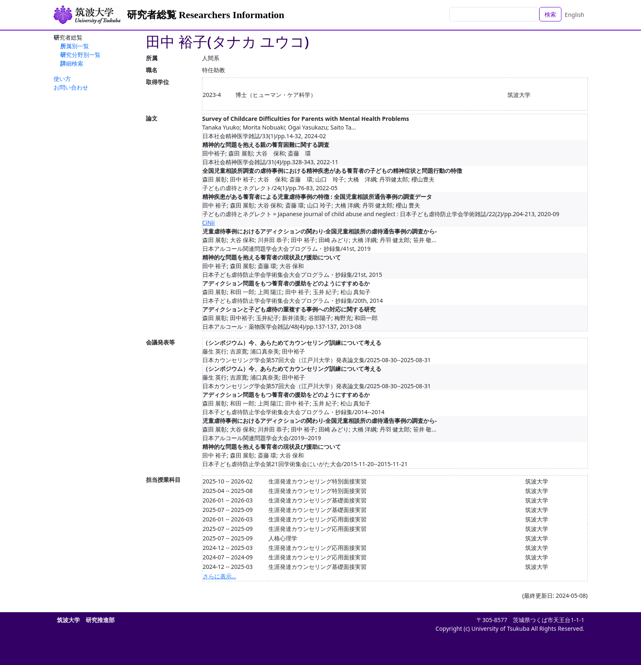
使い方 (62, 79)
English (575, 15)
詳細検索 (71, 63)
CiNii (208, 222)
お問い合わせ (71, 87)
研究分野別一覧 (80, 55)
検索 (550, 14)
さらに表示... (219, 576)
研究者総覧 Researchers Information (205, 14)
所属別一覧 (74, 46)
